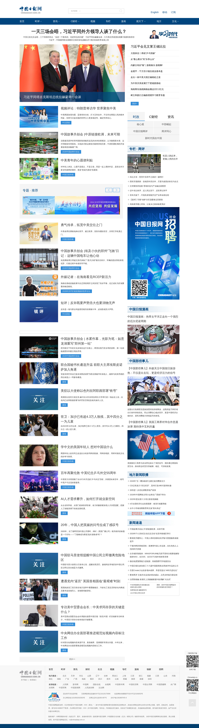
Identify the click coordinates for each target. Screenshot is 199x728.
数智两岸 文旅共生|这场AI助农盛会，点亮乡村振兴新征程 (153, 575)
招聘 (161, 669)
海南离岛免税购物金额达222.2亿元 (147, 89)
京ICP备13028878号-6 (119, 698)
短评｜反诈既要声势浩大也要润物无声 (88, 303)
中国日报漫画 (138, 309)
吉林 (106, 676)
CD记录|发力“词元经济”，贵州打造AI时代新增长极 (150, 486)
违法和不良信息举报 (70, 694)
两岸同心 (166, 131)
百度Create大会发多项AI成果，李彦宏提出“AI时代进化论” (154, 570)
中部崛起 (166, 124)
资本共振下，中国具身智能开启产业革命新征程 (149, 195)
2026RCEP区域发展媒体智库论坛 (76, 291)
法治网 (101, 688)
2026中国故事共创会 (71, 152)
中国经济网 (133, 684)
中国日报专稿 (68, 175)
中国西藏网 (161, 684)
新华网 (75, 684)
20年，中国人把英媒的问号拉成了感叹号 (90, 525)
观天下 (139, 21)
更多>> (72, 659)
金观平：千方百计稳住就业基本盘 (147, 71)
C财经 (74, 21)
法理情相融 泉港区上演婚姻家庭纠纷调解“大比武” (150, 579)
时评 (37, 21)
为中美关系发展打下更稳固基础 (146, 83)
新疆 (141, 679)
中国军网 (62, 688)
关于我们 (24, 680)
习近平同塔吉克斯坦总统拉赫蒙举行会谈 (52, 97)
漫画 (123, 21)
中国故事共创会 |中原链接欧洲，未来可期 (90, 134)
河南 (174, 676)
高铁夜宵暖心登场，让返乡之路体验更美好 (147, 204)
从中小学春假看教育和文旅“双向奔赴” (145, 508)
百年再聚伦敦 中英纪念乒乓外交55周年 (88, 473)
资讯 (55, 21)
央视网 (108, 684)
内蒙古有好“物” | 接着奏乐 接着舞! (147, 65)
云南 (117, 679)
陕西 (133, 679)
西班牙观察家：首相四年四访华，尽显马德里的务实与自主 (154, 181)
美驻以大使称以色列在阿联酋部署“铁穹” (89, 390)
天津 (73, 676)
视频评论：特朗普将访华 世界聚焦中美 (88, 108)
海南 (84, 679)
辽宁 (97, 676)
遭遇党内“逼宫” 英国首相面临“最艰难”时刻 (90, 581)
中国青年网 (119, 684)
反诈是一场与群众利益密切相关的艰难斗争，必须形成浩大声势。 (88, 309)
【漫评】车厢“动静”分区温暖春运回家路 (146, 200)
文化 (174, 21)
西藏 (125, 679)
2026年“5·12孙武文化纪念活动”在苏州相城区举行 (150, 534)
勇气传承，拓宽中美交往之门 (81, 225)
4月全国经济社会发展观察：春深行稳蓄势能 (148, 504)
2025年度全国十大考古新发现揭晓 (144, 499)
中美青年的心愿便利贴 (77, 160)
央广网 (173, 684)
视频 (92, 21)
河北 (81, 676)
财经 (88, 669)
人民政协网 (89, 688)
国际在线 (96, 684)
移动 (164, 12)
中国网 (85, 684)
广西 (75, 679)
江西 (157, 676)
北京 (64, 676)
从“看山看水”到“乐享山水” (143, 59)
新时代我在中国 (153, 138)
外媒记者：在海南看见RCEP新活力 (86, 277)
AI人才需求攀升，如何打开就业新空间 (88, 499)
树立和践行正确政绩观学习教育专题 (148, 95)
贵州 (108, 679)
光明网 (51, 688)
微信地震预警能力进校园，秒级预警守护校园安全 (150, 561)
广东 (67, 679)
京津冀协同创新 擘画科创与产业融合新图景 (148, 186)
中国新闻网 (75, 688)
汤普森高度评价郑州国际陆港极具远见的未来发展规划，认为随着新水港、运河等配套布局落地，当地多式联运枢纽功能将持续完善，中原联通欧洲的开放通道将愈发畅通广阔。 (92, 144)
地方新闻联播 (138, 475)
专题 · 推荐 (30, 190)
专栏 (108, 21)
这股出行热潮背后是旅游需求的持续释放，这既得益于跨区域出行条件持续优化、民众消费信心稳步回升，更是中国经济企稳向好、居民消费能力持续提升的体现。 (152, 412)
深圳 (150, 679)
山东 (165, 676)
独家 (149, 669)
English (155, 12)
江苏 (132, 676)
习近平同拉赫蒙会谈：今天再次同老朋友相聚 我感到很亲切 (109, 37)
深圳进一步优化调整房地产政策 (143, 490)
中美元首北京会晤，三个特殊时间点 (38, 37)
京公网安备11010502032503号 (74, 698)
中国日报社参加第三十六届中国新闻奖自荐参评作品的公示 (154, 566)
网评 (141, 149)
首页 (22, 21)
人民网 (65, 684)
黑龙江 (115, 676)
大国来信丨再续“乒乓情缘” (143, 53)
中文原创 (66, 123)
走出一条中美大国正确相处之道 (146, 77)
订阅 (173, 12)
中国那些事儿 (138, 361)
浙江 (141, 676)
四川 (100, 679)
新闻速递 (135, 523)
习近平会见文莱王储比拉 (148, 46)
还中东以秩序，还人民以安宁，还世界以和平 (148, 190)
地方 (159, 21)
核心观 (140, 124)
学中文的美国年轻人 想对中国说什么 (87, 447)
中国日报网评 (140, 131)
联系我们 (33, 680)
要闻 (64, 382)
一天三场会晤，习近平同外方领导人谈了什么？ (78, 31)
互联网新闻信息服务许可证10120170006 (95, 694)
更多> (134, 103)
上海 (124, 676)
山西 (89, 676)
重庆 (92, 679)
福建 (149, 676)
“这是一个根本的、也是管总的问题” (69, 37)
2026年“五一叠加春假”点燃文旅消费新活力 (147, 481)
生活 (100, 669)
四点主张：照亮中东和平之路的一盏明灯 (146, 177)
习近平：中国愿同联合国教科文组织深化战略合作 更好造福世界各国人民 (79, 40)
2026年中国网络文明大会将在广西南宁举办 (148, 495)
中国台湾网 (147, 684)
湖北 (50, 679)
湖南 (59, 679)
